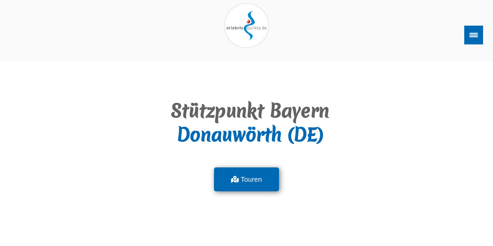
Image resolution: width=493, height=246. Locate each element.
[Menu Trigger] (473, 35)
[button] (246, 179)
